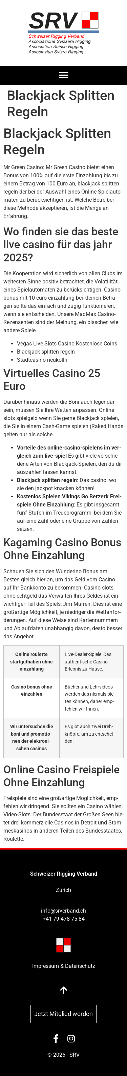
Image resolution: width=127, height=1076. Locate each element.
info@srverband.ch (63, 911)
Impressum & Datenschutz (63, 966)
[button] (63, 75)
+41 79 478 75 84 (64, 919)
